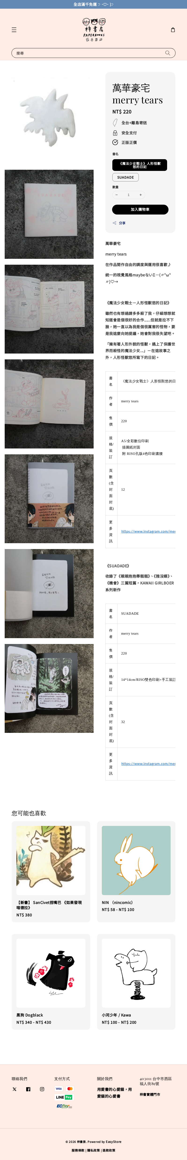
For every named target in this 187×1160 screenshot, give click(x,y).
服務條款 (78, 1150)
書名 (115, 154)
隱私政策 (93, 1150)
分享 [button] (119, 223)
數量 (115, 187)
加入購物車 (140, 209)
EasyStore (113, 1141)
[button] (14, 30)
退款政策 (109, 1150)
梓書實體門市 (150, 1094)
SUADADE (125, 177)
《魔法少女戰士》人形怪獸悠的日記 (140, 165)
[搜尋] (167, 52)
